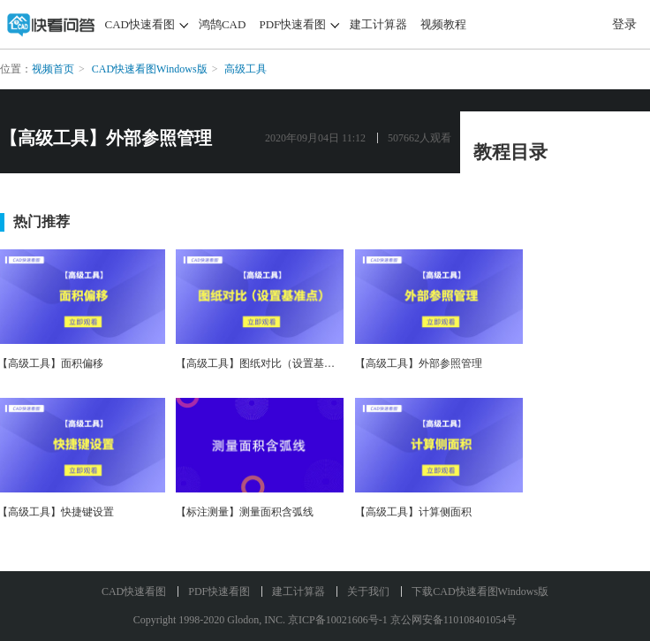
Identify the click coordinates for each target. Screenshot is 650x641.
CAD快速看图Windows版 (150, 69)
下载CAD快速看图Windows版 (480, 591)
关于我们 (368, 591)
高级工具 (245, 69)
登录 (624, 24)
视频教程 (443, 24)
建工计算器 (378, 24)
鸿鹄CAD (222, 24)
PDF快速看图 (292, 24)
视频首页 (53, 69)
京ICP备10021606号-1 (338, 620)
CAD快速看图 (140, 24)
